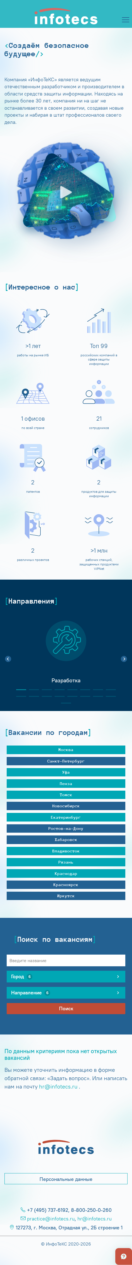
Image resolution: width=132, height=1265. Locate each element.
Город (21, 977)
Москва (66, 749)
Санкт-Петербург (66, 761)
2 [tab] (32, 689)
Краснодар (66, 873)
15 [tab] (96, 696)
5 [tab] (70, 689)
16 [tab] (108, 696)
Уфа (66, 772)
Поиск (66, 1009)
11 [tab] (44, 696)
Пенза (66, 783)
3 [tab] (44, 689)
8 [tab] (108, 689)
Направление (30, 993)
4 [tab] (57, 689)
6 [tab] (83, 689)
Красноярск (66, 884)
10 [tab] (32, 696)
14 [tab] (83, 696)
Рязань (66, 862)
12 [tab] (57, 696)
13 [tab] (70, 696)
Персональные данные (66, 1179)
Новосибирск (66, 805)
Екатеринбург (66, 817)
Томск (66, 794)
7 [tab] (96, 689)
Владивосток (66, 851)
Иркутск (66, 895)
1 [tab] (19, 689)
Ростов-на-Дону (66, 828)
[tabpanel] (66, 656)
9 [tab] (19, 696)
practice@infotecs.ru (51, 1219)
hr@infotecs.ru (58, 1086)
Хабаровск (66, 839)
